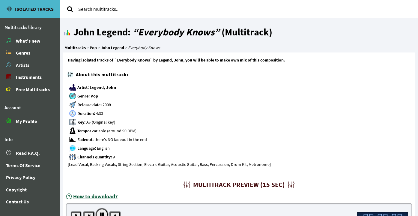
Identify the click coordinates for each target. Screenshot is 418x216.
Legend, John (103, 87)
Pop (94, 96)
